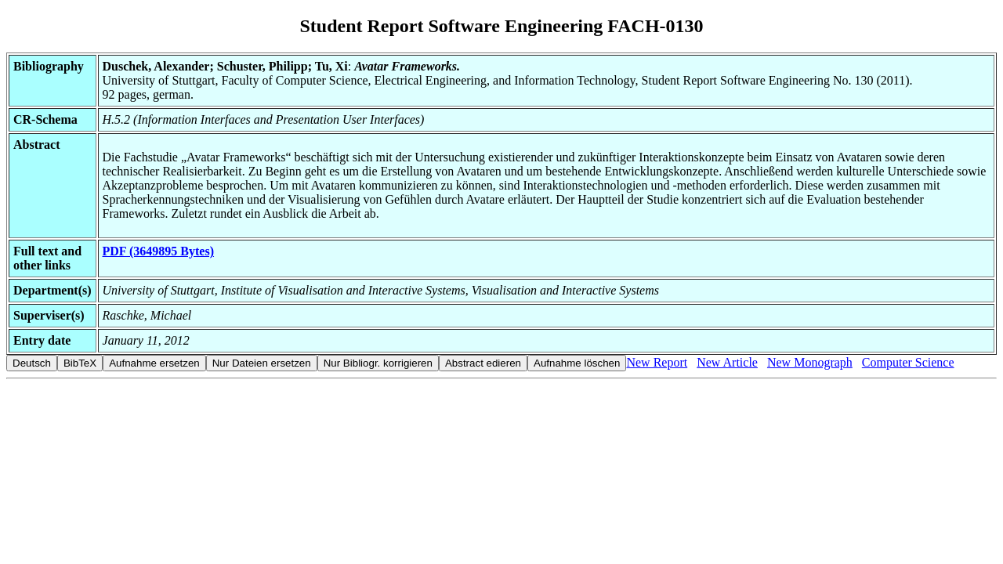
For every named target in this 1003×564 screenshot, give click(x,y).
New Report (656, 362)
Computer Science (908, 362)
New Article (727, 362)
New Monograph (810, 362)
